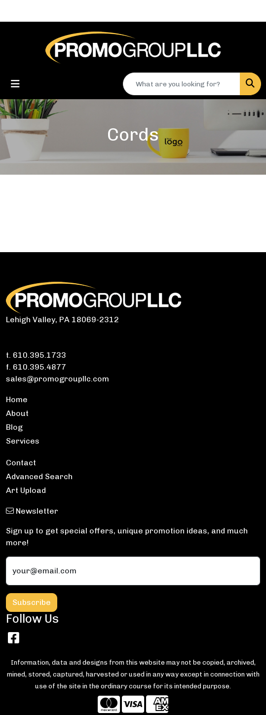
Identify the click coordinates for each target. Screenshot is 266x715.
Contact (21, 462)
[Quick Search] (181, 84)
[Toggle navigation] (15, 84)
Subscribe (31, 602)
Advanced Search (39, 476)
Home (17, 399)
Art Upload (26, 490)
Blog (14, 427)
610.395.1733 (39, 355)
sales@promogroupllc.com (57, 378)
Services (22, 441)
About (17, 413)
